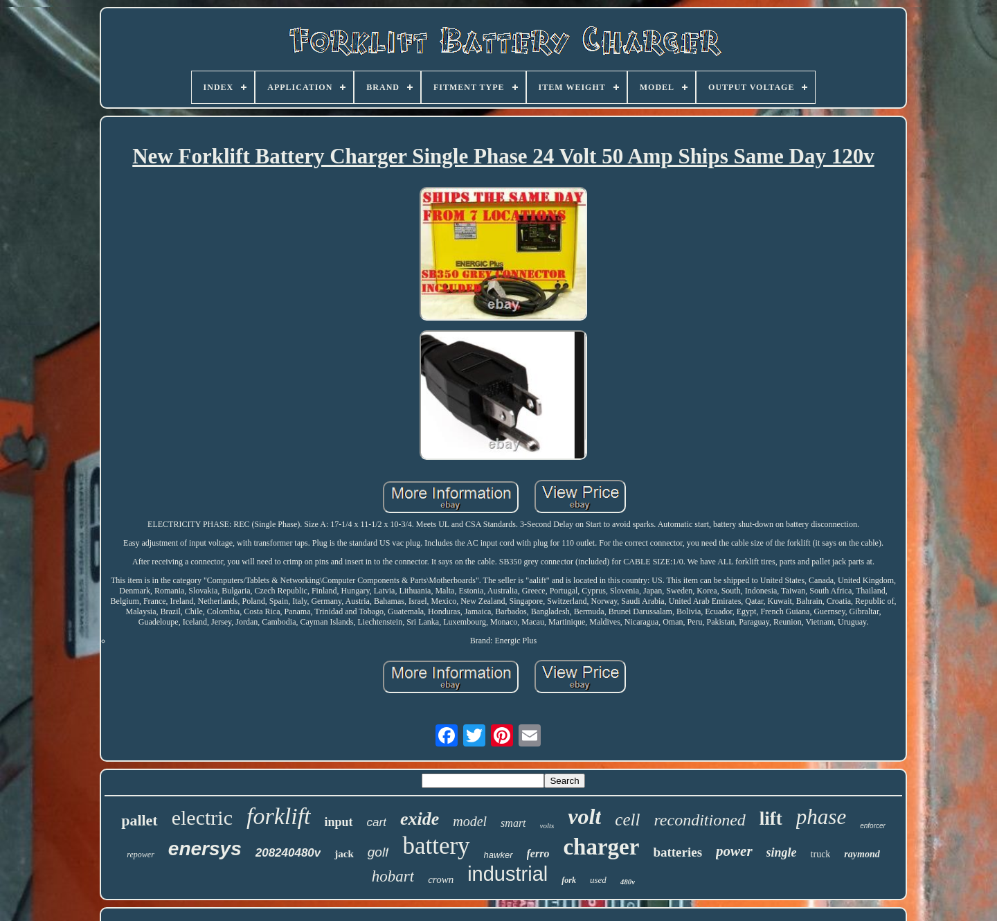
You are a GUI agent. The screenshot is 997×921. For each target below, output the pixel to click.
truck (821, 854)
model (470, 821)
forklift (278, 816)
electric (202, 817)
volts (547, 825)
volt (584, 816)
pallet (139, 820)
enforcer (873, 826)
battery (435, 845)
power (734, 851)
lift (771, 818)
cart (376, 822)
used (598, 880)
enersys (205, 848)
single (781, 852)
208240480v (288, 852)
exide (419, 819)
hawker (498, 855)
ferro (538, 853)
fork (569, 880)
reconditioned (699, 820)
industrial (507, 874)
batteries (677, 852)
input (339, 822)
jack (344, 853)
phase (821, 817)
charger (601, 846)
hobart (393, 876)
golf (378, 852)
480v (627, 881)
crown (440, 879)
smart (513, 823)
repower (140, 854)
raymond (861, 854)
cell (627, 819)
